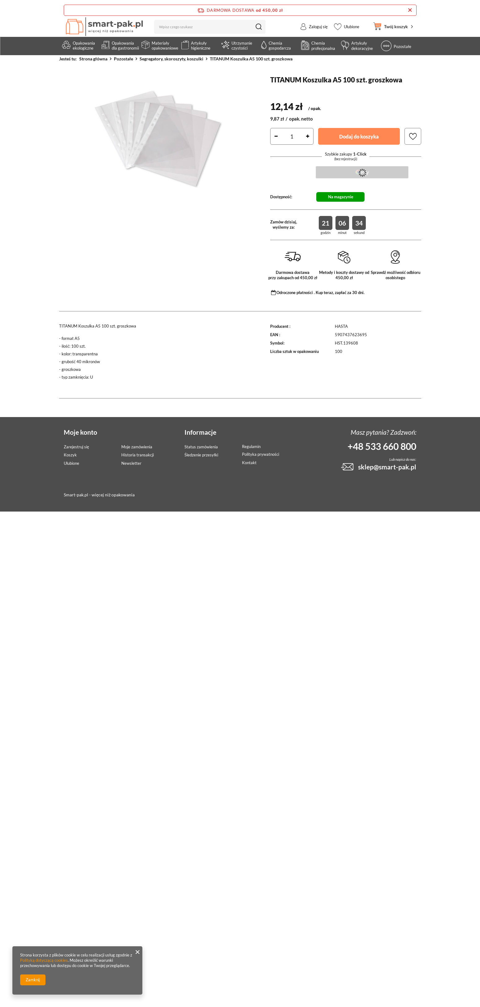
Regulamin (251, 446)
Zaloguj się (318, 32)
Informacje (200, 432)
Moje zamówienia (136, 447)
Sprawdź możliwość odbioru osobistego (395, 275)
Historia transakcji (137, 455)
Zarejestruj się (76, 447)
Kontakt (249, 462)
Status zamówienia (201, 447)
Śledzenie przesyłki (201, 455)
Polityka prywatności (260, 454)
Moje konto (80, 432)
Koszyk (70, 455)
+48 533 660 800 (382, 446)
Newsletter (131, 463)
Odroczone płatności (294, 292)
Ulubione (351, 32)
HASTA (341, 326)
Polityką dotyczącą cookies (44, 960)
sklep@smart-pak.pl (387, 467)
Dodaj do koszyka (359, 136)
